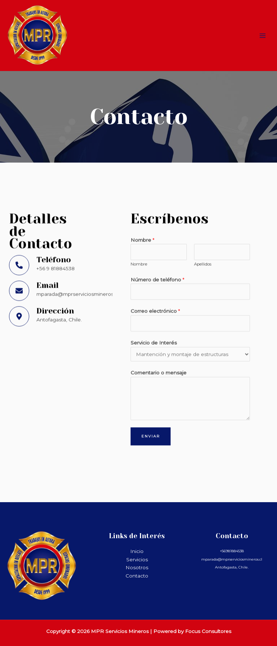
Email (47, 243)
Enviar (150, 394)
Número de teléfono (157, 238)
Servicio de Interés (154, 301)
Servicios (137, 559)
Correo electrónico (155, 270)
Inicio (137, 551)
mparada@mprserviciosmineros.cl (231, 559)
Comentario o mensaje (158, 331)
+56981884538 (232, 551)
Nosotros (137, 567)
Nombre (142, 198)
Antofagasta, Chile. (232, 567)
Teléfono (53, 217)
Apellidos (202, 222)
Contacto (137, 576)
